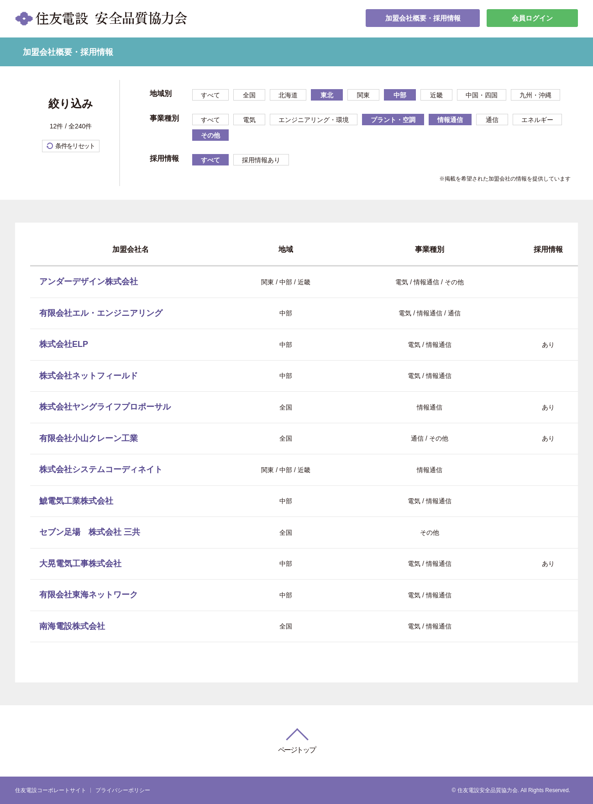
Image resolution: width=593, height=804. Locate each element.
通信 (492, 119)
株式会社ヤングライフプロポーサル (105, 406)
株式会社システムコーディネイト (101, 469)
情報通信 (450, 119)
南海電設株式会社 (72, 626)
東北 (326, 95)
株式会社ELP (63, 344)
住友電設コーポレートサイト (50, 790)
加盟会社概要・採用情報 (423, 18)
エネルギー (537, 119)
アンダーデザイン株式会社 (88, 281)
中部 (400, 95)
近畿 (436, 95)
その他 (210, 135)
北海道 (288, 95)
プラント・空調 (393, 119)
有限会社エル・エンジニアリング (101, 313)
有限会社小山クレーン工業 (88, 438)
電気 (249, 119)
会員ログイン (532, 18)
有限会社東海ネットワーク (88, 594)
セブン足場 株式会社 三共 (89, 532)
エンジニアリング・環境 (313, 119)
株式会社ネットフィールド (88, 375)
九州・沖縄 (535, 95)
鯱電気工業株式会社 (76, 501)
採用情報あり (261, 160)
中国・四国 (482, 95)
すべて (210, 95)
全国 (249, 95)
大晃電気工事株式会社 (80, 563)
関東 (363, 95)
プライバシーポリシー (122, 790)
